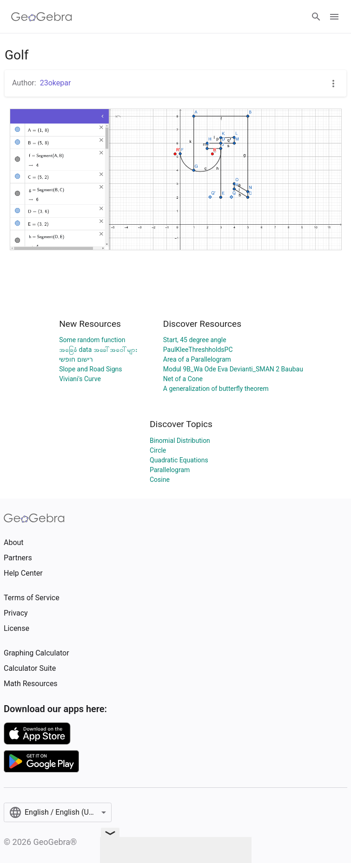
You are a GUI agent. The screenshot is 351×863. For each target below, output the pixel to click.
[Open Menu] (334, 16)
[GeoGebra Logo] (41, 16)
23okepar (55, 82)
